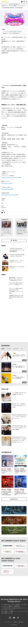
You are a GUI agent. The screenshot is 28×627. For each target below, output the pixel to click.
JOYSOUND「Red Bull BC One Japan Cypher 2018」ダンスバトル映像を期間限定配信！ (17, 250)
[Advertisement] (12, 312)
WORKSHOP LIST (14, 499)
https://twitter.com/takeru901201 (9, 195)
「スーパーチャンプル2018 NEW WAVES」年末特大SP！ (12, 31)
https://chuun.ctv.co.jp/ (6, 189)
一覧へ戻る (14, 240)
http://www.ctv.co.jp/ (6, 183)
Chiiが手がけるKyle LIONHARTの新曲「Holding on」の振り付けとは (17, 255)
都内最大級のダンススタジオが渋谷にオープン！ (17, 267)
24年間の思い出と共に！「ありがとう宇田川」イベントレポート (17, 261)
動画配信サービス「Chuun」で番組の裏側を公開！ (11, 33)
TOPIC (2, 200)
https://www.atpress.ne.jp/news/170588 (10, 177)
